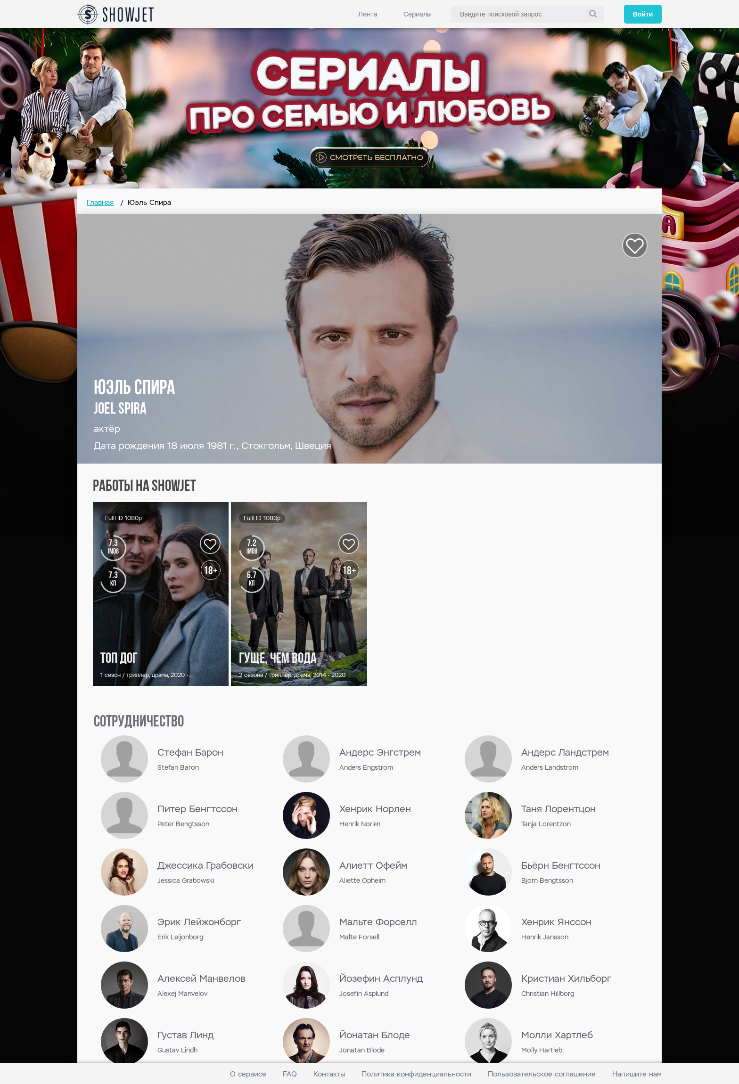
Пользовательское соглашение (542, 1073)
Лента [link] (368, 14)
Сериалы (417, 14)
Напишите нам (637, 1073)
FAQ (290, 1073)
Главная (100, 202)
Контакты (329, 1073)
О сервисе (248, 1073)
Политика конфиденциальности (416, 1073)
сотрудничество (139, 722)
